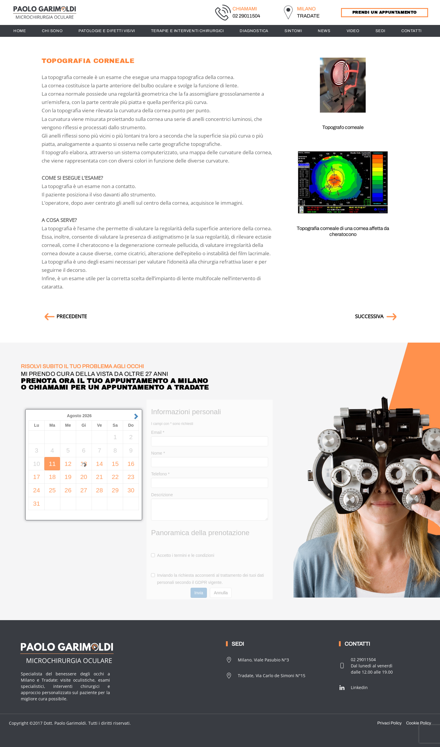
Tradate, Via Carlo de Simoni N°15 (265, 676)
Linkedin (353, 688)
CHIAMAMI (244, 8)
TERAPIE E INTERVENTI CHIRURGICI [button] (187, 31)
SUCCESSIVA (376, 316)
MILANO (306, 8)
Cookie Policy (418, 723)
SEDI (380, 31)
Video (353, 31)
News (324, 31)
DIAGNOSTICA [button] (254, 31)
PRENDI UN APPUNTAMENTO (384, 12)
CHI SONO (52, 31)
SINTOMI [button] (293, 31)
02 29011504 (246, 15)
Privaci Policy (389, 723)
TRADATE (308, 15)
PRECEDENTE (64, 316)
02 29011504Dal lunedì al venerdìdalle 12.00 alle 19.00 (366, 666)
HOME (19, 31)
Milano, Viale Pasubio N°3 (257, 660)
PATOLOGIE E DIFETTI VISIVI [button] (106, 31)
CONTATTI (411, 31)
